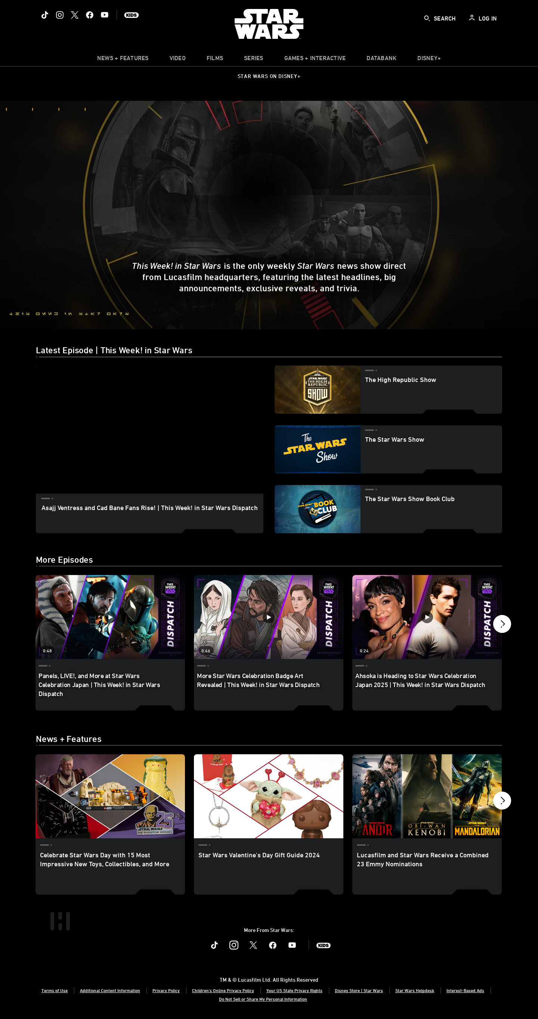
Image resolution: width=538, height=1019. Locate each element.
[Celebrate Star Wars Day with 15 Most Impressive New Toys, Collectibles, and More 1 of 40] (110, 796)
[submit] (427, 18)
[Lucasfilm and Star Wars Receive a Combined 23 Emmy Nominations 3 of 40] (427, 796)
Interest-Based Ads (465, 990)
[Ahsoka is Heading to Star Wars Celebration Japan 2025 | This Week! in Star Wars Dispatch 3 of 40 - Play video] (427, 617)
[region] (149, 429)
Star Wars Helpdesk (414, 990)
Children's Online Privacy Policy (223, 990)
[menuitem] (177, 60)
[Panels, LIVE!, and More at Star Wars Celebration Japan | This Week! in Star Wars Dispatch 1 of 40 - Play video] (110, 617)
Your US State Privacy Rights (294, 990)
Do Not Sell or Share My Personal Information (263, 998)
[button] (502, 625)
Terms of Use (54, 990)
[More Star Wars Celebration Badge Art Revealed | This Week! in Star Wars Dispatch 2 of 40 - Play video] (268, 617)
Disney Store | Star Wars (359, 990)
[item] (123, 60)
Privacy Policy (166, 990)
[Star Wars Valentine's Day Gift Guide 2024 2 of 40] (268, 796)
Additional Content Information (110, 990)
